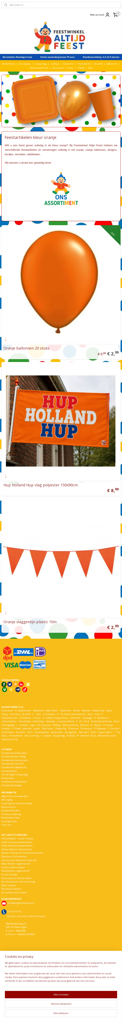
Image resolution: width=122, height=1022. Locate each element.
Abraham (8, 710)
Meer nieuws (8, 885)
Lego (31, 724)
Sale (90, 67)
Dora (97, 714)
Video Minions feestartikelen (17, 845)
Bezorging (6, 799)
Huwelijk (50, 721)
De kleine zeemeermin (73, 714)
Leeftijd (55, 63)
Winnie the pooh (107, 735)
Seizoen (115, 728)
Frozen (37, 717)
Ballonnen (112, 63)
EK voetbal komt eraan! (14, 892)
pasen (37, 728)
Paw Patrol (47, 728)
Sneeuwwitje (42, 732)
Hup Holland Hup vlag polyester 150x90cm (40, 485)
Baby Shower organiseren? (15, 863)
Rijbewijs (101, 728)
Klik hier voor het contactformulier (26, 916)
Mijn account (100, 14)
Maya (58, 724)
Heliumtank (24, 721)
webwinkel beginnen (75, 1014)
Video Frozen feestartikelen (16, 842)
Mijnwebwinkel (110, 1014)
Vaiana (47, 735)
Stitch (94, 732)
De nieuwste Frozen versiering (18, 881)
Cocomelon (49, 714)
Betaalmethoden (10, 810)
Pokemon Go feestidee (14, 856)
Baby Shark (52, 710)
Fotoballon (25, 717)
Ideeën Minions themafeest (16, 849)
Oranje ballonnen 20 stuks (26, 348)
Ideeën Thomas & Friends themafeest (22, 852)
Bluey (5, 714)
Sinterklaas (8, 732)
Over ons (6, 824)
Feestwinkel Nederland (14, 781)
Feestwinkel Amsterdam (14, 760)
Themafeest (84, 63)
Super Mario (105, 732)
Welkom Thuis (88, 735)
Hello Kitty (38, 721)
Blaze (109, 710)
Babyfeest (38, 710)
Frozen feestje (9, 874)
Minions (84, 724)
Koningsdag (7, 724)
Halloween (103, 717)
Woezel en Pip (10, 739)
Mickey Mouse (70, 724)
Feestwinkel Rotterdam (14, 752)
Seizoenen (58, 67)
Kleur (71, 67)
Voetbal (70, 735)
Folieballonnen (9, 717)
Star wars (84, 732)
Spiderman (57, 732)
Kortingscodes (9, 821)
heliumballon (9, 721)
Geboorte (68, 63)
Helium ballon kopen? (13, 867)
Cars (38, 714)
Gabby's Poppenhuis (56, 717)
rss (59, 1014)
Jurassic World (66, 721)
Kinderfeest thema (101, 721)
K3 (80, 721)
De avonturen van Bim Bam (16, 878)
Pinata (81, 67)
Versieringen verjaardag (14, 774)
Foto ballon (25, 63)
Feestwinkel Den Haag (13, 756)
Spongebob (71, 732)
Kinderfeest (8, 63)
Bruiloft (99, 63)
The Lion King (31, 735)
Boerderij (15, 714)
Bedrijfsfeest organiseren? (15, 870)
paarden (27, 728)
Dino (90, 714)
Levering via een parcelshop (16, 803)
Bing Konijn (98, 710)
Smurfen (20, 732)
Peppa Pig (60, 728)
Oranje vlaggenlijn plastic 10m (30, 622)
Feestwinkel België (11, 785)
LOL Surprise (44, 724)
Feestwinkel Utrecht (12, 763)
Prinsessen (86, 728)
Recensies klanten (11, 888)
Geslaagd (87, 717)
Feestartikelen (9, 770)
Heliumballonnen (39, 67)
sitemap (50, 1014)
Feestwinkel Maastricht (13, 767)
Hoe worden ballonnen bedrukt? (19, 860)
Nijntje (97, 724)
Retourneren (8, 806)
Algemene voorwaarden (14, 796)
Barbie (76, 710)
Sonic (30, 732)
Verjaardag (41, 63)
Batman (86, 710)
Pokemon (73, 728)
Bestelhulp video (10, 817)
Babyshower (25, 710)
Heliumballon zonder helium (17, 838)
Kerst (86, 721)
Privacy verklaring (11, 814)
